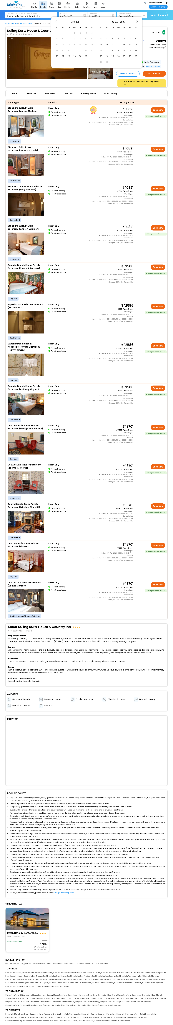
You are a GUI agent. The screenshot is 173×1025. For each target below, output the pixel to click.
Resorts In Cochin (89, 1014)
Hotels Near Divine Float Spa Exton (93, 964)
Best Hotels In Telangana (58, 986)
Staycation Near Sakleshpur (65, 995)
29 (74, 56)
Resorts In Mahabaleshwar (17, 1014)
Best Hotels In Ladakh (110, 972)
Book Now (154, 73)
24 (107, 56)
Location (68, 93)
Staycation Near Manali (152, 995)
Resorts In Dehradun (125, 1014)
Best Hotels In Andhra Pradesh (86, 979)
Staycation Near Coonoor (39, 1005)
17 (107, 50)
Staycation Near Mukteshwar (64, 1005)
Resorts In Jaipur (12, 1017)
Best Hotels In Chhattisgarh (17, 983)
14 (130, 44)
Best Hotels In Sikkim (14, 976)
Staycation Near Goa (88, 995)
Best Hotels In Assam (139, 979)
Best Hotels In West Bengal (103, 976)
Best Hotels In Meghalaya (16, 979)
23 (101, 56)
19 (118, 50)
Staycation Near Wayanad (17, 998)
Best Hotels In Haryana (59, 983)
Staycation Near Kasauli (39, 998)
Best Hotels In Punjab (14, 986)
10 (107, 44)
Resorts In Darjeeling (107, 1014)
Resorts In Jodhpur (47, 1017)
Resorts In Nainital (102, 1020)
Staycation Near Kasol (87, 1005)
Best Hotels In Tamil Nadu (35, 986)
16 (101, 50)
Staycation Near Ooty (107, 995)
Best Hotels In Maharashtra (132, 972)
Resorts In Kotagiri (80, 1017)
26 (57, 56)
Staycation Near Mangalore (112, 1001)
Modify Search (158, 15)
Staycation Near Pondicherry (138, 1001)
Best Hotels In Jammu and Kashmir (37, 972)
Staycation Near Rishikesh (63, 1001)
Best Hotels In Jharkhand (80, 983)
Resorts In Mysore (86, 1020)
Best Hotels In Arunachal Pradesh (114, 979)
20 (124, 50)
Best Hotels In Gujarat (39, 983)
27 (63, 56)
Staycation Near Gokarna (155, 998)
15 (136, 44)
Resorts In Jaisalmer (30, 1017)
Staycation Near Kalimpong (87, 1001)
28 (69, 56)
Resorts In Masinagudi (15, 1020)
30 (80, 56)
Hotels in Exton (26, 23)
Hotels (15, 23)
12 (118, 44)
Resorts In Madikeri (115, 1017)
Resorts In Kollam (64, 1017)
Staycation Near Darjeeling (129, 995)
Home (8, 23)
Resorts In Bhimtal (51, 1014)
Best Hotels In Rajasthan (155, 972)
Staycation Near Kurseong (109, 1005)
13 (124, 44)
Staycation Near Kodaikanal (63, 998)
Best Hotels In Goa (13, 972)
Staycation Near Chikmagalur (18, 995)
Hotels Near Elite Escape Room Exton (62, 964)
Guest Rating (110, 93)
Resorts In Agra (36, 1014)
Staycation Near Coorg (42, 995)
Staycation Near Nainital (40, 1001)
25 (112, 56)
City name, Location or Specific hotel (22, 13)
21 (130, 50)
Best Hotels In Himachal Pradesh (67, 972)
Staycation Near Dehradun (131, 998)
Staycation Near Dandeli (108, 998)
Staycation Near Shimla (87, 998)
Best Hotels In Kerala (91, 972)
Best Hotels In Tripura (33, 976)
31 (86, 56)
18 (113, 50)
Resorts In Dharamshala (145, 1014)
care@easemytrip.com (63, 892)
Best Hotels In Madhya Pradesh (127, 983)
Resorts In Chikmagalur (70, 1014)
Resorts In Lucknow (97, 1017)
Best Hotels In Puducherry (127, 976)
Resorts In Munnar (50, 1020)
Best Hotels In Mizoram (38, 979)
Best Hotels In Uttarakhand (54, 976)
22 (136, 50)
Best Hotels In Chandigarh (60, 979)
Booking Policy (88, 93)
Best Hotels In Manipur (148, 976)
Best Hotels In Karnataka (102, 983)
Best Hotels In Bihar (157, 979)
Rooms (15, 93)
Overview (31, 93)
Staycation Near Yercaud (16, 1005)
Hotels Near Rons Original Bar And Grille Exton (25, 964)
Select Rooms (128, 73)
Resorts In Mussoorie (68, 1020)
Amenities (50, 93)
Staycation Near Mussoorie (17, 1001)
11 (112, 44)
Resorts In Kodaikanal (120, 1020)
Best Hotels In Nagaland (152, 983)
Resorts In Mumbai (34, 1020)
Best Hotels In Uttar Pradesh (79, 976)
